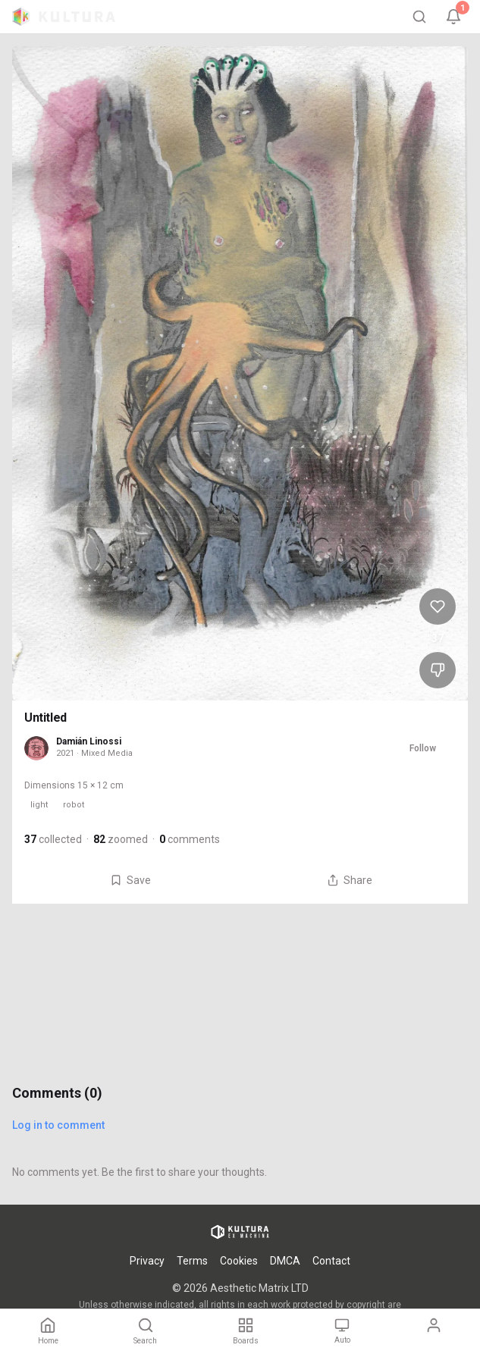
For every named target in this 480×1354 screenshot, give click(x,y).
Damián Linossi (88, 741)
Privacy (147, 1261)
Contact (331, 1261)
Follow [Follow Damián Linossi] (422, 748)
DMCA (285, 1261)
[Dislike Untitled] (437, 670)
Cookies (239, 1261)
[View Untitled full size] (240, 373)
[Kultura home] (63, 17)
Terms (192, 1261)
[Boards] (246, 1331)
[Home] (48, 1331)
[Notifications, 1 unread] (453, 16)
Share (349, 880)
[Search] (419, 16)
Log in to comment (58, 1125)
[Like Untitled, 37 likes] (437, 606)
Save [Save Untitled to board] (130, 880)
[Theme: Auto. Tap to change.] (342, 1331)
